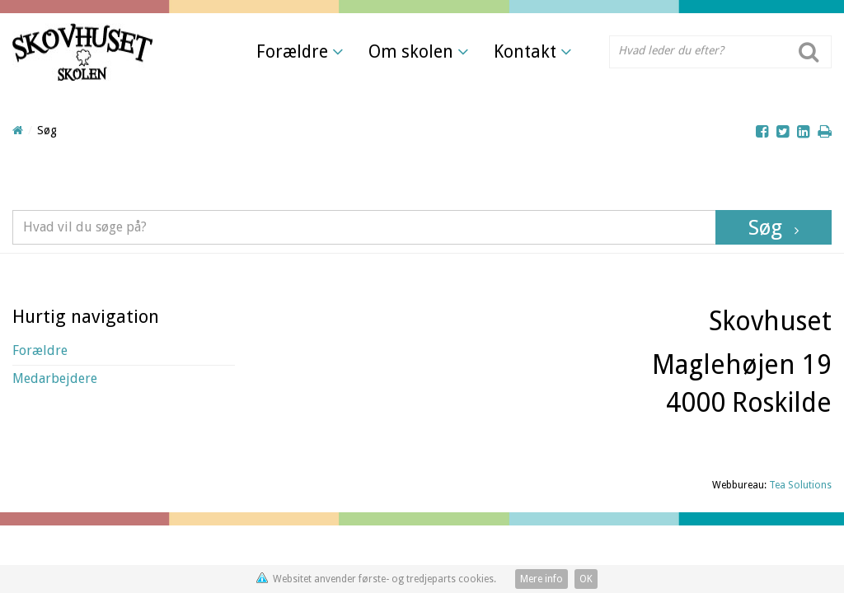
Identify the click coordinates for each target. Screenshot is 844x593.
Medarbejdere (54, 378)
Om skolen (418, 51)
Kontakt (533, 51)
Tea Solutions (800, 485)
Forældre (300, 51)
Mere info (541, 579)
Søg (765, 227)
